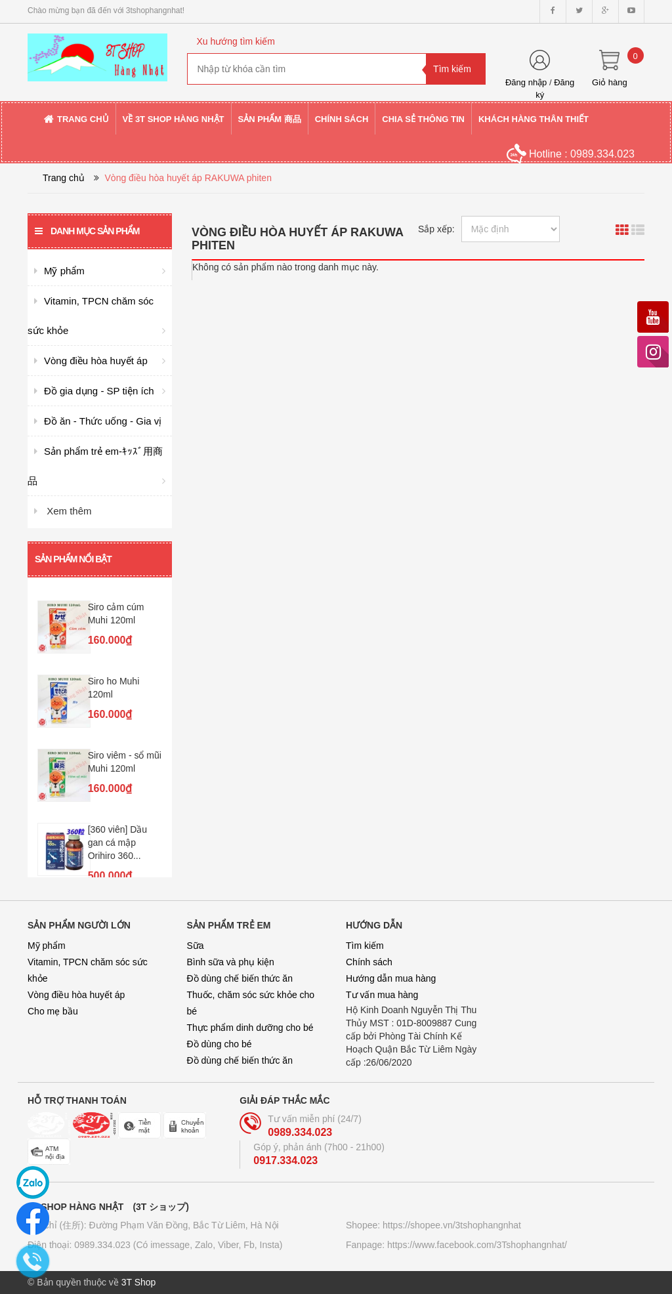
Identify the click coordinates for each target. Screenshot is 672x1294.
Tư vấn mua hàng (382, 995)
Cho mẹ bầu (53, 1011)
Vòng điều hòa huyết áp (76, 995)
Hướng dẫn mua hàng (391, 978)
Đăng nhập (526, 82)
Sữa (195, 945)
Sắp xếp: (436, 229)
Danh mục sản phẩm (87, 231)
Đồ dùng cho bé (219, 1044)
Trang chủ (64, 178)
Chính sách (369, 962)
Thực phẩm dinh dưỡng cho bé (250, 1027)
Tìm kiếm (365, 945)
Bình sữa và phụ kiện (230, 962)
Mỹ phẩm (47, 945)
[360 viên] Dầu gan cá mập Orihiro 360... (118, 842)
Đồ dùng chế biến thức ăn (240, 978)
